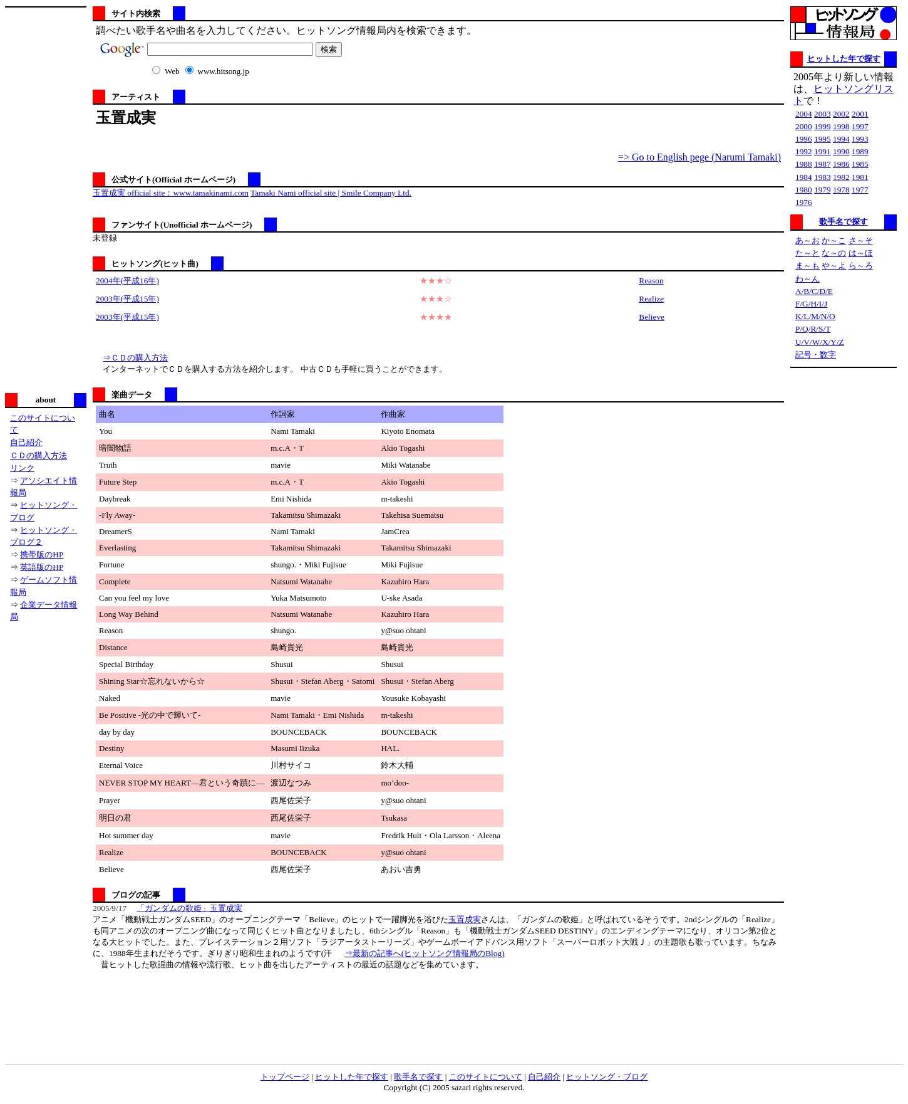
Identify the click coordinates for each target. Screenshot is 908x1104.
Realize (651, 298)
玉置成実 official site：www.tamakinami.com (171, 192)
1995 (822, 139)
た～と (807, 253)
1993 (860, 139)
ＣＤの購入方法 (38, 455)
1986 (841, 164)
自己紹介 (26, 442)
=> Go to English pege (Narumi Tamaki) (699, 157)
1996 (803, 139)
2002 (841, 113)
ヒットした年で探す (843, 58)
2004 (803, 113)
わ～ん (807, 278)
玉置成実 (464, 919)
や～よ (834, 265)
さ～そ (861, 240)
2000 (803, 126)
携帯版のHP (41, 554)
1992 (803, 151)
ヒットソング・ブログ (606, 1076)
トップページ (285, 1076)
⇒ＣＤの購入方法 (135, 357)
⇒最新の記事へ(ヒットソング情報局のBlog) (424, 953)
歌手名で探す (843, 221)
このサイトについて (485, 1076)
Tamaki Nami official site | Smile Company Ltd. (330, 192)
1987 (822, 164)
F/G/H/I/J (811, 303)
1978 (841, 189)
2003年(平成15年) (127, 298)
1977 (860, 189)
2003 (822, 113)
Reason (651, 280)
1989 (860, 151)
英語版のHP (41, 567)
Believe (651, 317)
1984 (803, 177)
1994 (841, 139)
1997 (860, 126)
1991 (822, 151)
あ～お (807, 240)
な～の (834, 253)
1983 (822, 177)
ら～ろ (861, 265)
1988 (803, 164)
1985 (860, 164)
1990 (841, 151)
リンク (22, 468)
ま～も (807, 265)
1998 (841, 126)
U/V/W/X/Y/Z (819, 342)
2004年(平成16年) (127, 280)
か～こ (834, 240)
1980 (803, 189)
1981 (860, 177)
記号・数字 (815, 354)
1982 (841, 177)
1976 (803, 202)
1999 (822, 126)
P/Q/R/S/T (812, 329)
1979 (822, 189)
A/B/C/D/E (814, 291)
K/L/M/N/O (815, 316)
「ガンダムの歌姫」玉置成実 (189, 908)
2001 (860, 113)
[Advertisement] (45, 199)
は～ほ (861, 253)
